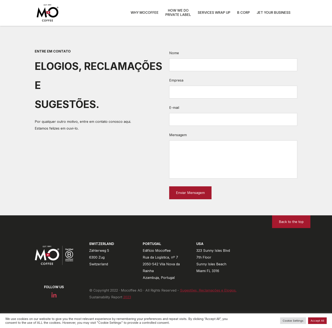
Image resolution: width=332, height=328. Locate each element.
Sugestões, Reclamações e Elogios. (208, 290)
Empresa (176, 80)
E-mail (174, 107)
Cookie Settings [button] (293, 320)
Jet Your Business (273, 12)
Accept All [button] (317, 320)
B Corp (243, 12)
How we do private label (178, 12)
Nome (174, 53)
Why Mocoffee (145, 12)
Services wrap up (214, 12)
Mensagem (178, 135)
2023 (127, 297)
